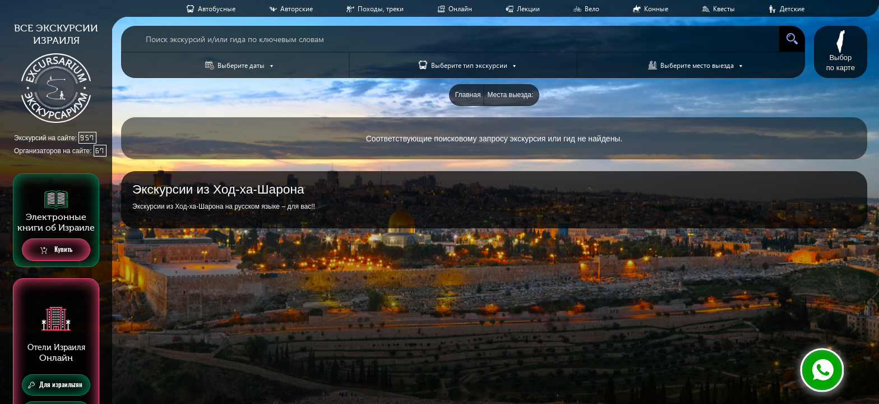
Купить (56, 250)
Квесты (724, 8)
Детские (792, 8)
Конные (656, 8)
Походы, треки (381, 8)
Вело (592, 8)
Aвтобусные (216, 8)
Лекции (528, 8)
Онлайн (460, 8)
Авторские (296, 8)
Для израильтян (55, 384)
